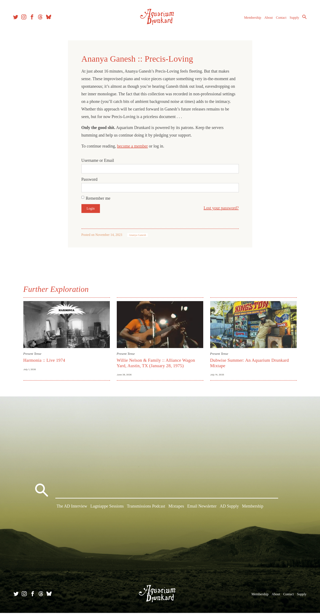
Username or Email (97, 160)
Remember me (98, 198)
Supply (293, 18)
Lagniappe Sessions (107, 508)
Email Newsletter (201, 508)
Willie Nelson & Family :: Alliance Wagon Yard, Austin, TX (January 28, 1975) (156, 363)
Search (303, 18)
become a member (132, 146)
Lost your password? (221, 208)
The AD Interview (72, 508)
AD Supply (229, 508)
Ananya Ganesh (137, 235)
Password (89, 179)
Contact (280, 18)
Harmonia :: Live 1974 (44, 360)
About (267, 18)
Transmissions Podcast (146, 508)
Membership (251, 18)
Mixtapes (176, 508)
